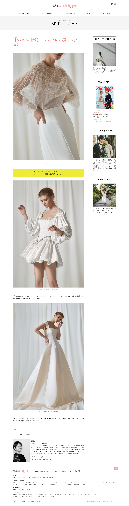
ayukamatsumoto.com (46, 457)
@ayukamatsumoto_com (44, 459)
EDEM (14, 429)
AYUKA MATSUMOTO (28, 434)
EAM (63, 451)
